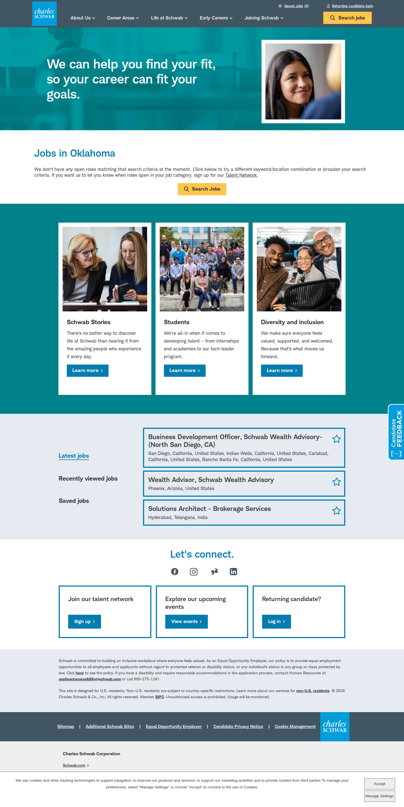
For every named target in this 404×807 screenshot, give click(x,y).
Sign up (82, 621)
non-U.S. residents (312, 690)
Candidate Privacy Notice (238, 726)
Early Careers (214, 18)
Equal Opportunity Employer (174, 726)
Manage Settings (379, 796)
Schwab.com (74, 765)
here (80, 672)
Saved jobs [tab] (74, 500)
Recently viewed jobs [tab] (88, 478)
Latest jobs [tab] (74, 455)
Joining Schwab (262, 18)
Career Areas (120, 18)
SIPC (159, 696)
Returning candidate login (352, 6)
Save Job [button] (336, 438)
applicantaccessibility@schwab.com (90, 678)
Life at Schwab (167, 18)
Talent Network (241, 175)
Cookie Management (295, 726)
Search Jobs (206, 189)
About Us (80, 18)
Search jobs (347, 18)
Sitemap (65, 726)
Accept (379, 784)
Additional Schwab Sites (110, 726)
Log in (274, 621)
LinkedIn (233, 571)
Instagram (193, 571)
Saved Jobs (296, 6)
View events (184, 621)
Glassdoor (214, 571)
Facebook (174, 571)
